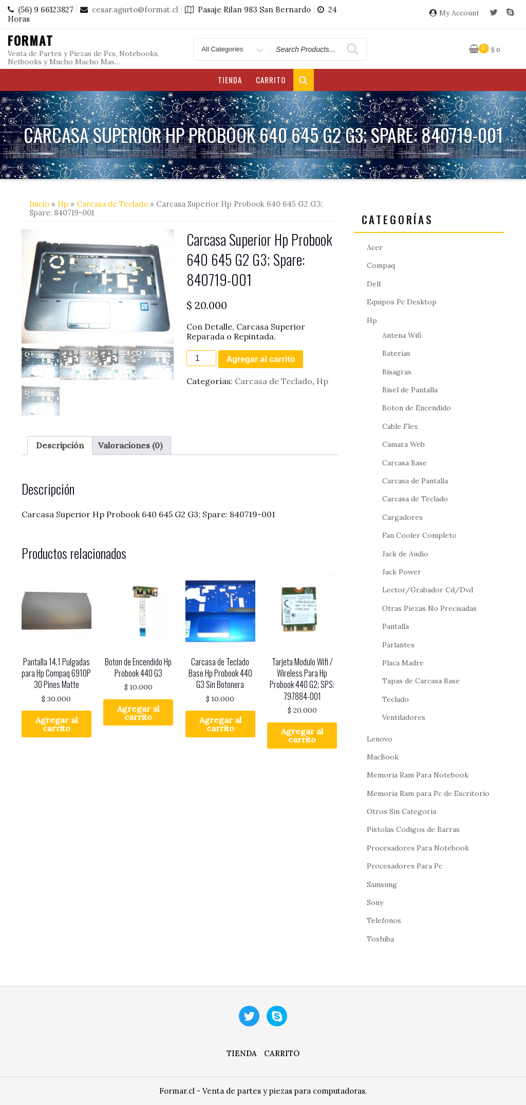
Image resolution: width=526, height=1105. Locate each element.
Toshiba (380, 939)
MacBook (383, 757)
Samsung (382, 884)
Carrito (271, 79)
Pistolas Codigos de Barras (413, 829)
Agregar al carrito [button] (56, 724)
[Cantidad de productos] (201, 358)
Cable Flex (400, 426)
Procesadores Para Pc (404, 866)
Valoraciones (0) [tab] (130, 445)
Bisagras (396, 371)
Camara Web (403, 444)
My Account (459, 13)
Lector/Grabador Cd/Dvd (427, 589)
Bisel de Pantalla (410, 389)
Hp (63, 204)
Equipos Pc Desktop (402, 301)
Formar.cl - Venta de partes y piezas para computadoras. (263, 1091)
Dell (374, 283)
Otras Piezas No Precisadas (429, 608)
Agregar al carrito (261, 359)
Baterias (396, 353)
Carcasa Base (404, 462)
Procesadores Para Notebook (418, 848)
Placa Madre (403, 662)
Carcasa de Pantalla (415, 480)
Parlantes (398, 644)
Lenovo (379, 739)
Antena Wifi (402, 335)
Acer (375, 247)
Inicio (39, 204)
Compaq (381, 265)
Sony (375, 902)
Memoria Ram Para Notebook (417, 775)
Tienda (230, 79)
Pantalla (395, 626)
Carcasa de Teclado (112, 204)
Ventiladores (403, 717)
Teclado (395, 699)
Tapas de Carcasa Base (421, 680)
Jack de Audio (405, 553)
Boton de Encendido (416, 407)
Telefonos (384, 920)
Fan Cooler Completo (419, 535)
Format (30, 40)
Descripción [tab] (60, 445)
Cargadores (402, 517)
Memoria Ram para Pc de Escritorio (428, 793)
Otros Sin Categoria (401, 811)
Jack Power (401, 571)
